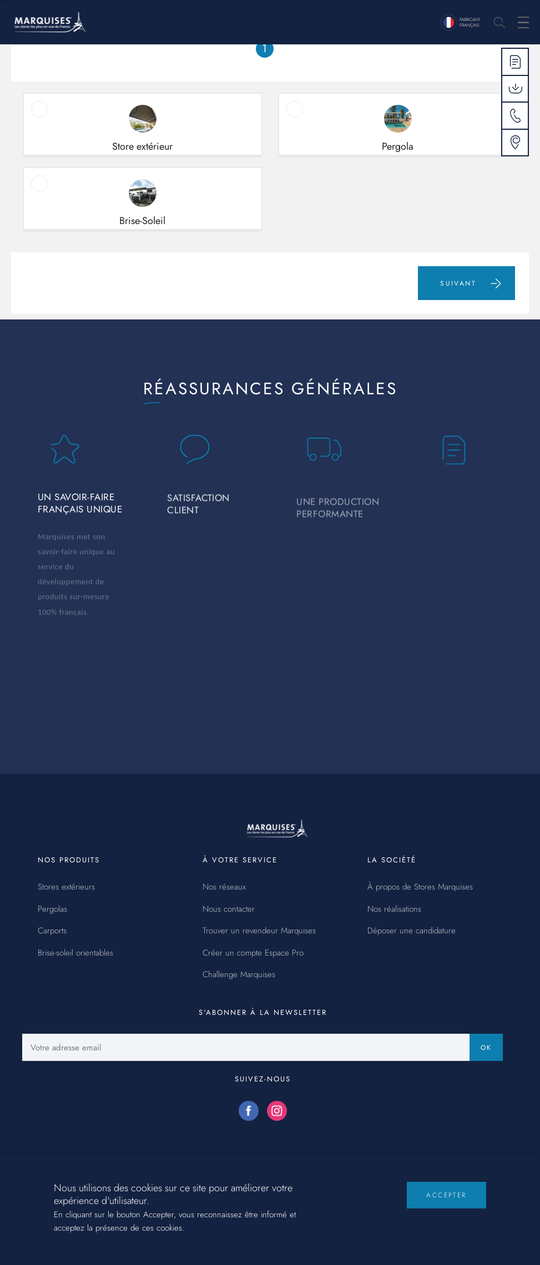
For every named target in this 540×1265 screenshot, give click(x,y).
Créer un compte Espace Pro (253, 953)
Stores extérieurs (66, 887)
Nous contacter (229, 909)
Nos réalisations (394, 909)
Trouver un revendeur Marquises (259, 931)
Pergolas (52, 909)
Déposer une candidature (411, 931)
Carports (52, 931)
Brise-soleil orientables (75, 953)
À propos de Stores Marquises (420, 887)
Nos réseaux (224, 887)
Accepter (446, 1204)
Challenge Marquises (239, 974)
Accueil (32, 56)
